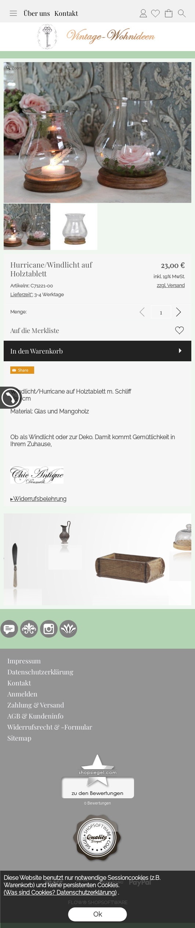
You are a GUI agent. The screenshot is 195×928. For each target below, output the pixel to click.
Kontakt (66, 13)
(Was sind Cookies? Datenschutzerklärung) (60, 892)
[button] (13, 13)
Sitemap (19, 738)
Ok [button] (97, 914)
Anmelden (143, 13)
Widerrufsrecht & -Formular (49, 727)
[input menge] (161, 311)
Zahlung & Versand (35, 705)
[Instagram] (49, 629)
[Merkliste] (155, 13)
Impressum (24, 660)
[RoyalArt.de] (29, 629)
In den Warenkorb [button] (36, 351)
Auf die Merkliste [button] (34, 330)
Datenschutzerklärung (40, 671)
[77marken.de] (9, 629)
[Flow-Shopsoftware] (68, 629)
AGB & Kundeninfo (35, 716)
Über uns (37, 13)
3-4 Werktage (37, 294)
